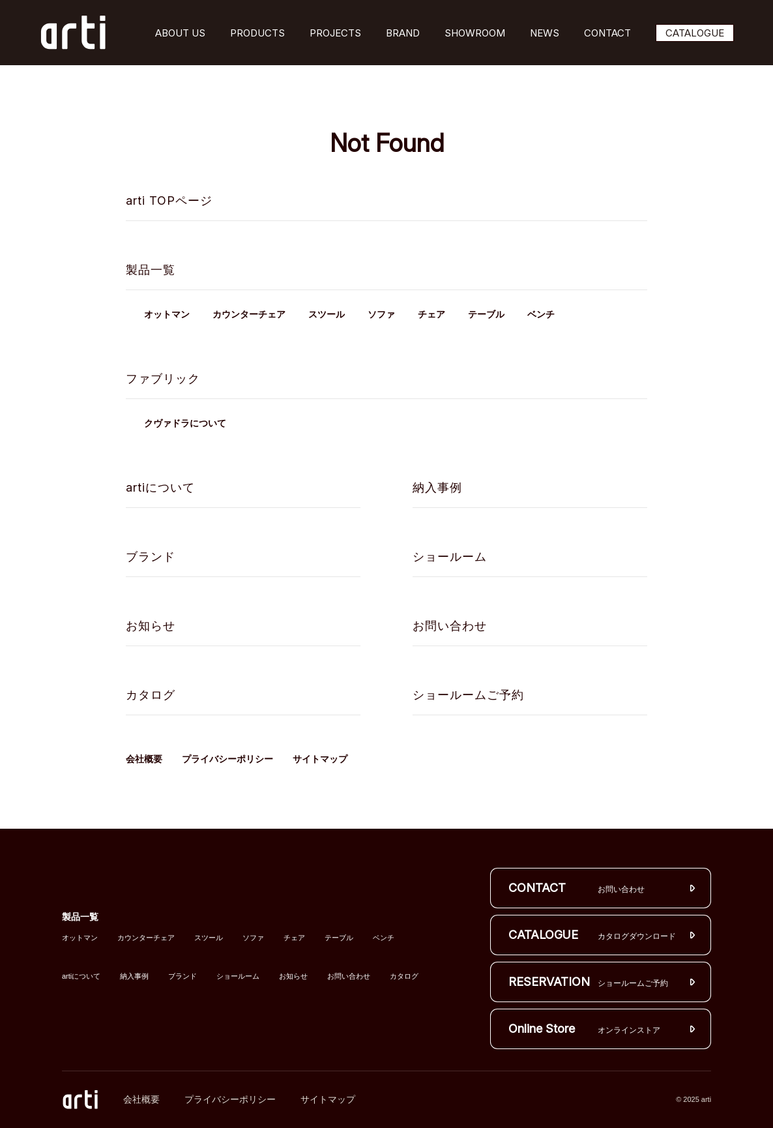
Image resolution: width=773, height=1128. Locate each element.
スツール (326, 314)
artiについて (160, 487)
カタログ (150, 695)
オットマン (167, 314)
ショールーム (450, 556)
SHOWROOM (475, 33)
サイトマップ (320, 759)
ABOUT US (180, 33)
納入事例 (437, 487)
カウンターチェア (248, 314)
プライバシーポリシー (227, 759)
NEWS (544, 33)
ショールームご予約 (468, 695)
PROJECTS (335, 33)
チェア (431, 314)
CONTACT (607, 33)
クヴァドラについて (185, 423)
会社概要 (144, 759)
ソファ (381, 314)
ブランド (150, 556)
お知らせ (150, 625)
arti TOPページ (169, 200)
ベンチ (541, 314)
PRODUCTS (257, 33)
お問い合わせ (450, 625)
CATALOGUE (694, 33)
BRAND (403, 33)
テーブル (486, 314)
